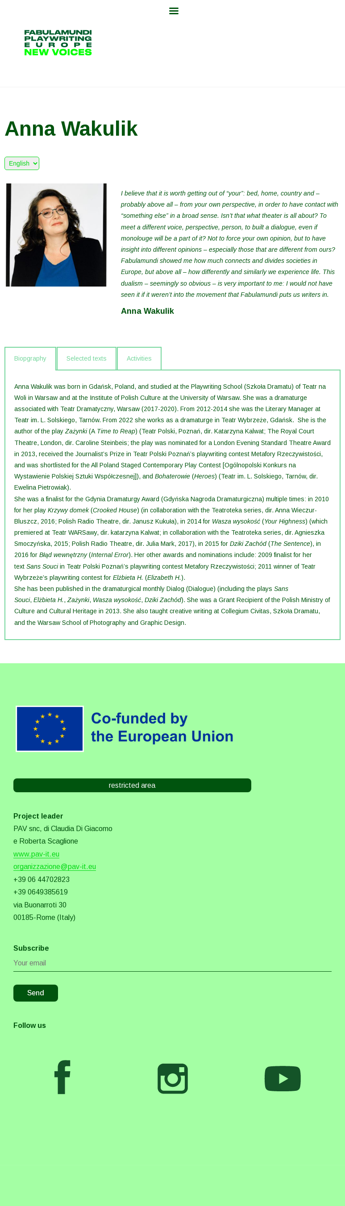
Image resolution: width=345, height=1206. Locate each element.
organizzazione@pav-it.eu (54, 866)
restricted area (132, 785)
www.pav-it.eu (36, 854)
